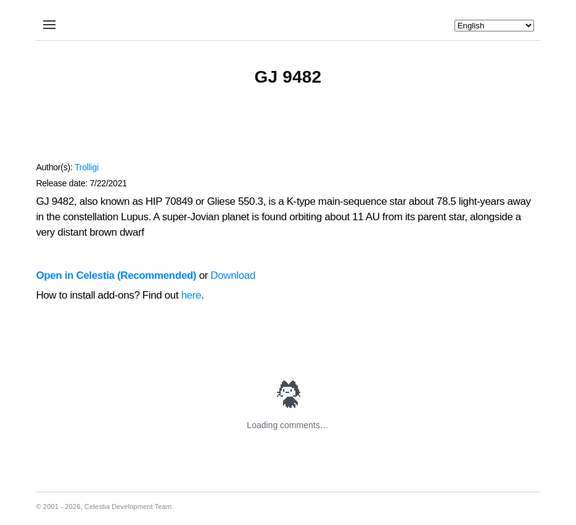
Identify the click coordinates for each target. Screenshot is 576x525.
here (191, 295)
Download (232, 275)
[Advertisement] (288, 130)
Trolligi (87, 167)
